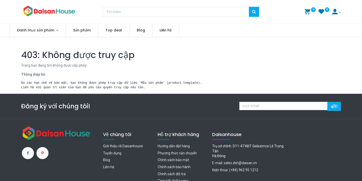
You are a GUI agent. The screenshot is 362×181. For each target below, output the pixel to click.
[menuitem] (93, 30)
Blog (106, 160)
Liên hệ (108, 167)
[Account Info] (336, 12)
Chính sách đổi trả (172, 174)
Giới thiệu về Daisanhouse (123, 146)
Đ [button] (334, 106)
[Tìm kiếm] (254, 12)
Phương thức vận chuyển (177, 153)
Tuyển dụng (112, 153)
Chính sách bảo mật (173, 160)
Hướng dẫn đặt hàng (174, 146)
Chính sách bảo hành (174, 167)
